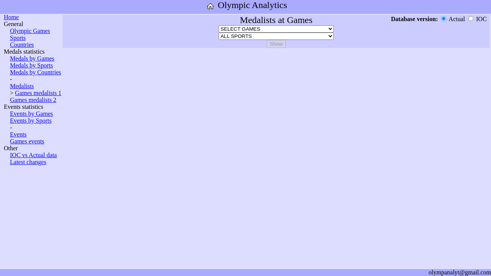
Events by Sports (30, 120)
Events (18, 134)
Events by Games (31, 113)
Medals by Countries (35, 72)
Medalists (22, 86)
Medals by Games (32, 58)
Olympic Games (30, 31)
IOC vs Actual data (33, 155)
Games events (27, 141)
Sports (18, 37)
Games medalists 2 (33, 100)
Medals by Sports (31, 65)
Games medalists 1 (38, 93)
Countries (22, 44)
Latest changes (28, 162)
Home (11, 17)
